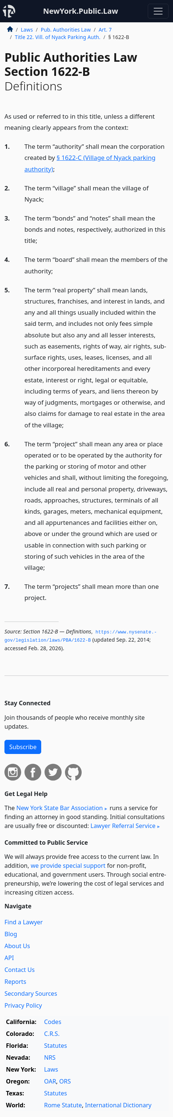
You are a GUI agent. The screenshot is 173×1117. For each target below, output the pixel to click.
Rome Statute (63, 1105)
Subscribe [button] (22, 747)
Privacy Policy (23, 1005)
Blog (10, 934)
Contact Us (19, 970)
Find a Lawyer (23, 922)
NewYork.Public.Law (80, 11)
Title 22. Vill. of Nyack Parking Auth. (58, 37)
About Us (17, 946)
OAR (50, 1081)
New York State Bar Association (59, 808)
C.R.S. (52, 1034)
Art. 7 (105, 29)
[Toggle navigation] (158, 11)
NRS (50, 1057)
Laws (27, 29)
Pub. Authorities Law (66, 29)
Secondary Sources (30, 993)
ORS (65, 1081)
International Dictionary (118, 1105)
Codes (52, 1022)
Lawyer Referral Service (123, 826)
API (9, 958)
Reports (15, 982)
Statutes (55, 1045)
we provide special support (68, 865)
